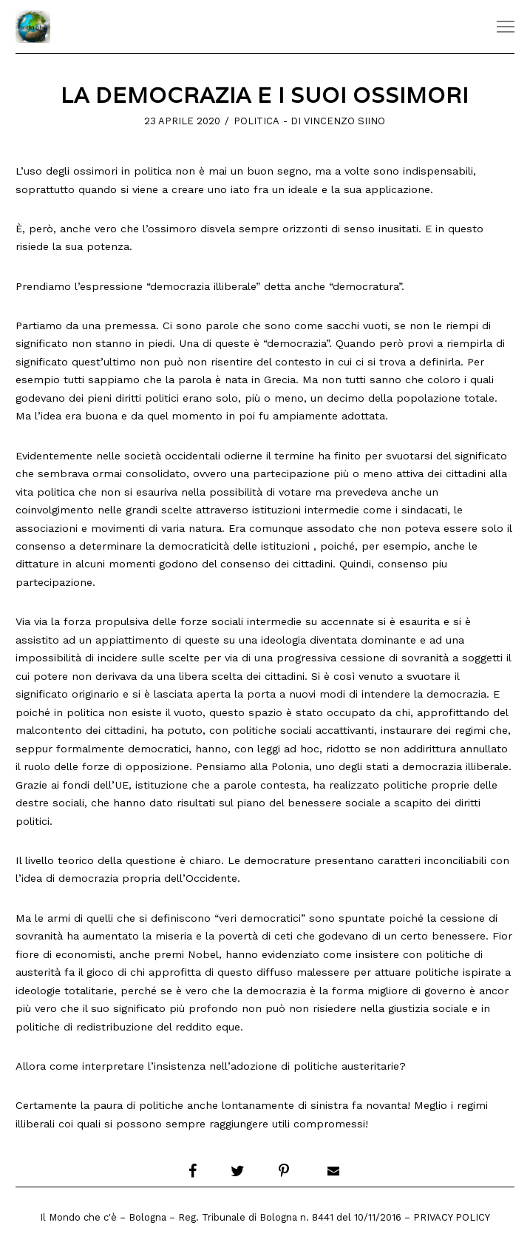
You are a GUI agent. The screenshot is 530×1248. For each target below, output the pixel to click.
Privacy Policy (451, 1217)
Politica (256, 121)
